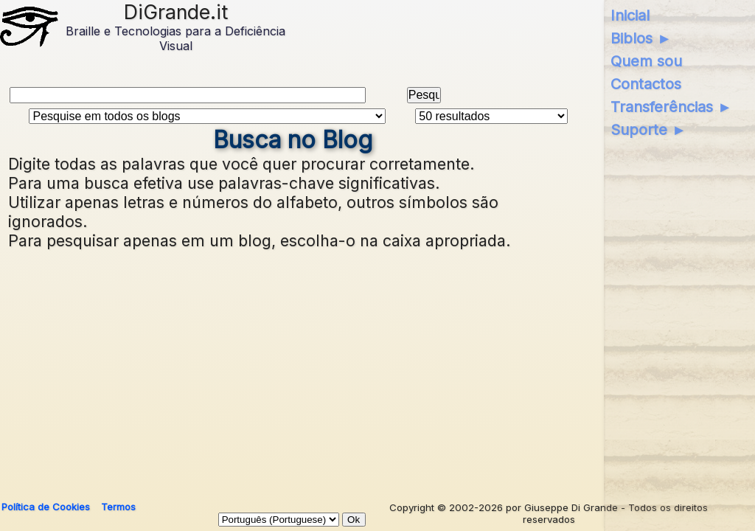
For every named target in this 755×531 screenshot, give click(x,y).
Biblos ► (641, 38)
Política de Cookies (45, 507)
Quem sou (646, 61)
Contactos (645, 84)
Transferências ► (671, 107)
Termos (118, 507)
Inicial (630, 15)
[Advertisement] (374, 369)
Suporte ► (648, 130)
